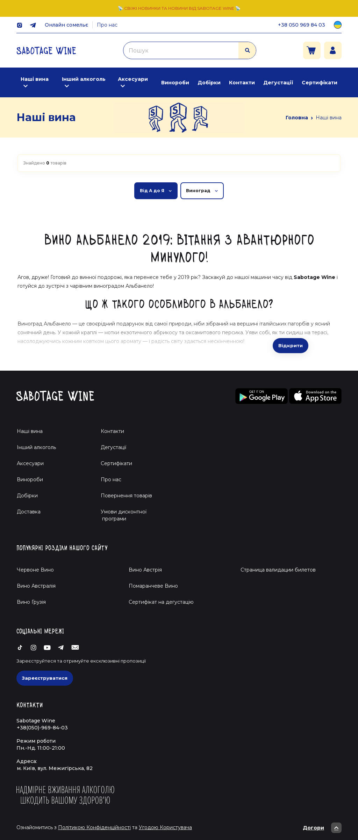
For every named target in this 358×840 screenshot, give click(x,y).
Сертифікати (319, 82)
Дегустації (278, 82)
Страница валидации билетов (278, 570)
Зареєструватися (44, 678)
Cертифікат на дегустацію (161, 602)
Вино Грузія (31, 602)
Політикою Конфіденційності (94, 827)
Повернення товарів (126, 495)
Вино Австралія (36, 586)
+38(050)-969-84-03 (42, 727)
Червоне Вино (35, 570)
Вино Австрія (145, 570)
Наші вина (35, 79)
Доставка (29, 512)
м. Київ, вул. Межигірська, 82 (55, 768)
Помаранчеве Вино (153, 586)
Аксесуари (133, 79)
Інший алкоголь (84, 79)
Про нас (107, 25)
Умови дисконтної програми (120, 515)
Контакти (242, 82)
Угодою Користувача (165, 827)
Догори (322, 827)
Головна (297, 117)
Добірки (209, 82)
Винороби (175, 82)
